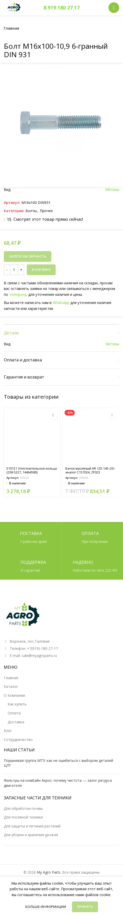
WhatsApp (61, 302)
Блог (8, 730)
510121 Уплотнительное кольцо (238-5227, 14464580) (31, 470)
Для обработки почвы (23, 808)
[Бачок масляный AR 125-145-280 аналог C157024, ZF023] (91, 436)
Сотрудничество (18, 739)
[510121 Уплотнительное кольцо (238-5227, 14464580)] (32, 436)
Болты (31, 210)
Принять (85, 906)
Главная (11, 28)
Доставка (16, 721)
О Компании (14, 695)
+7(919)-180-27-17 (42, 648)
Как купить (17, 704)
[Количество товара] (14, 269)
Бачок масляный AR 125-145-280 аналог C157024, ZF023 (90, 470)
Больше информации (46, 906)
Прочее (46, 210)
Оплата (14, 713)
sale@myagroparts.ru (39, 655)
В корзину (41, 269)
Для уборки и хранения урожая (31, 834)
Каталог (11, 686)
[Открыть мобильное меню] (114, 8)
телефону (19, 294)
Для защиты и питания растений (32, 826)
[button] (53, 415)
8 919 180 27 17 (62, 7)
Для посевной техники (23, 817)
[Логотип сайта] (14, 7)
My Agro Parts (48, 872)
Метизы (112, 189)
